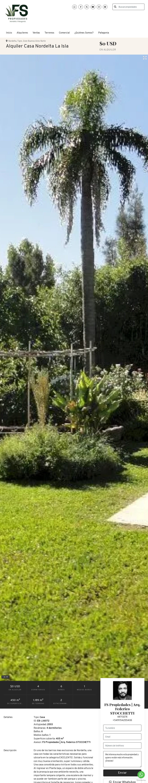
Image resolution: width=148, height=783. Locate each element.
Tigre (19, 41)
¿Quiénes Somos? (84, 32)
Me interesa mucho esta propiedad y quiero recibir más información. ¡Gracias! (122, 759)
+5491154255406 (122, 720)
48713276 (122, 716)
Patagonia (103, 32)
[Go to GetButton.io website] (141, 780)
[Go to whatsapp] (141, 774)
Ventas (36, 32)
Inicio (9, 32)
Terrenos (49, 32)
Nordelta (12, 41)
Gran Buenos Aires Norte (34, 41)
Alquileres (22, 32)
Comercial (64, 32)
